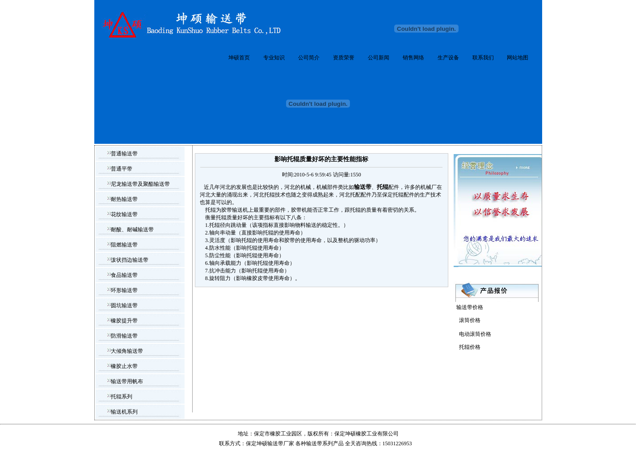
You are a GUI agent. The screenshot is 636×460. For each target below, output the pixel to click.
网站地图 (517, 57)
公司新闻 (378, 57)
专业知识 (274, 57)
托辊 (355, 210)
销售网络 (413, 57)
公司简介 (309, 57)
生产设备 (448, 57)
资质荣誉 (343, 57)
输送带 (314, 443)
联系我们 (483, 57)
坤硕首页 (239, 57)
